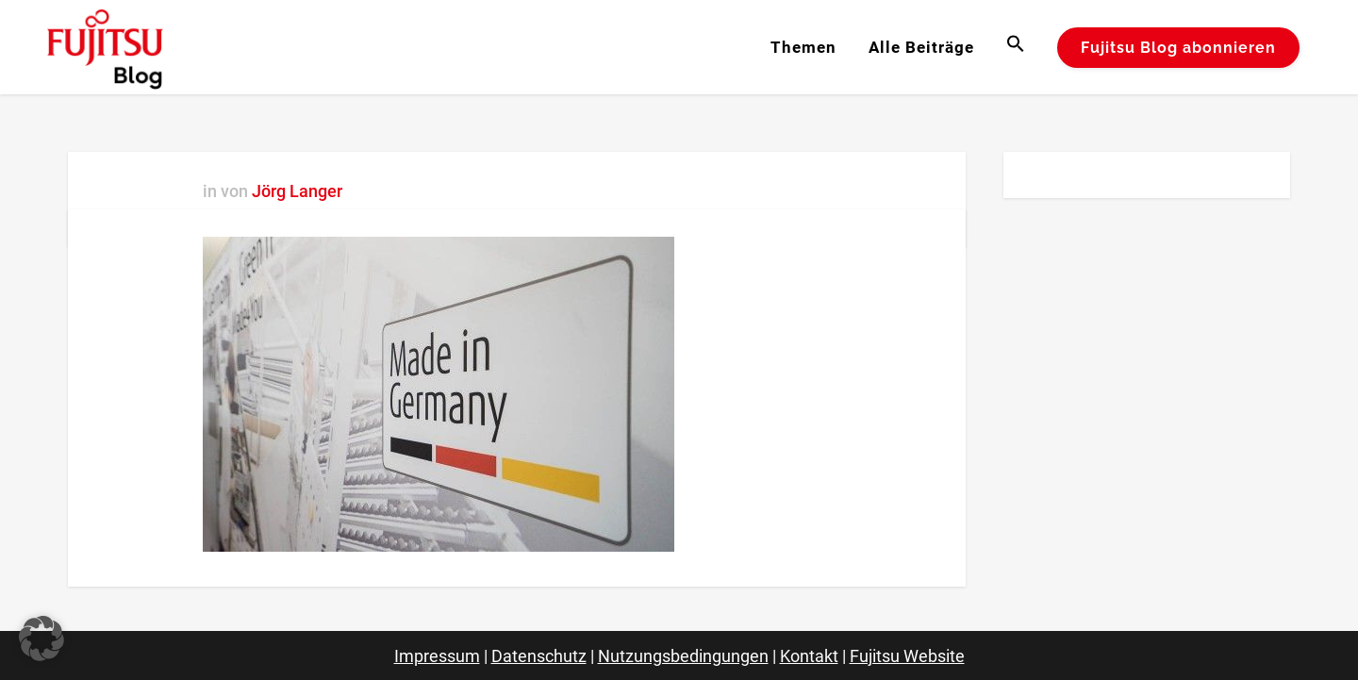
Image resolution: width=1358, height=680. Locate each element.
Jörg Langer (297, 191)
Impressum (437, 656)
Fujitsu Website (907, 656)
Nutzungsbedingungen (683, 656)
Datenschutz (539, 656)
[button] (1015, 47)
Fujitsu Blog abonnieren (1178, 48)
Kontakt (809, 656)
